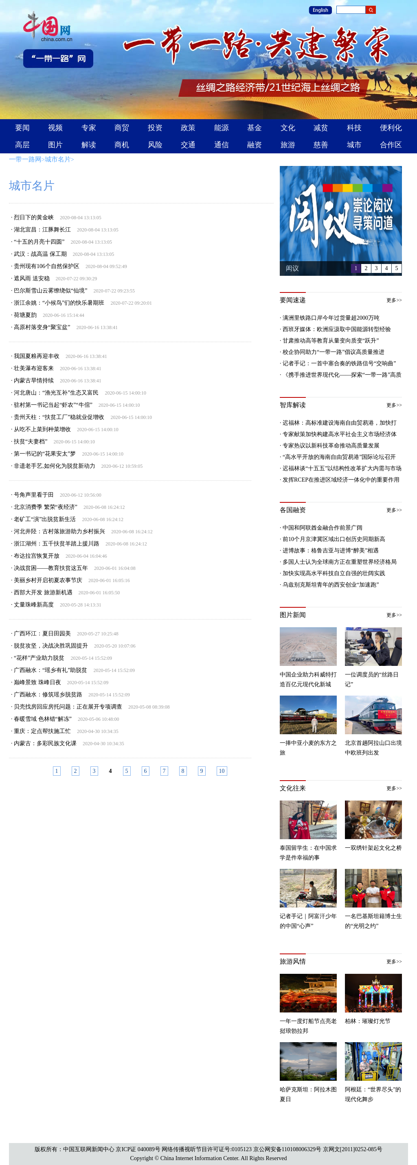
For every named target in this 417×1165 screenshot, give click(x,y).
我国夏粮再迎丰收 (36, 356)
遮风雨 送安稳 (32, 278)
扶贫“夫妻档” (30, 442)
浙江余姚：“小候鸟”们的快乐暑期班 (59, 303)
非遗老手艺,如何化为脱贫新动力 (54, 466)
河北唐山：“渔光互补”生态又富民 (56, 393)
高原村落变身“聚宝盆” (42, 327)
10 (222, 771)
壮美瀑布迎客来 (34, 368)
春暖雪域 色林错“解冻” (43, 719)
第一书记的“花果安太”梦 (45, 454)
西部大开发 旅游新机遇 (43, 592)
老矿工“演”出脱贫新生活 (45, 519)
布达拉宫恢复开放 (36, 556)
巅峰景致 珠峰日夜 (37, 682)
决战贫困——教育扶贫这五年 (51, 568)
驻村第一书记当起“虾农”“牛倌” (53, 405)
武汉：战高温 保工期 (40, 254)
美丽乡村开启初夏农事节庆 (48, 580)
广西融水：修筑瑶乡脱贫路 (48, 695)
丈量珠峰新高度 (34, 605)
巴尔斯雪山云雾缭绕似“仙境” (50, 291)
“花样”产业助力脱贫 (39, 658)
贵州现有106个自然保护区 (46, 266)
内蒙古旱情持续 (34, 380)
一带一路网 (25, 159)
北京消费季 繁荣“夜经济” (45, 507)
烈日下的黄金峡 (34, 217)
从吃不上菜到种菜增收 (42, 429)
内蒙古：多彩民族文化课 (45, 743)
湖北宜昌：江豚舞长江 (42, 230)
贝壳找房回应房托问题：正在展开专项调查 (68, 707)
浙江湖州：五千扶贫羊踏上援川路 (56, 544)
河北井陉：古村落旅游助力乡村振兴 (59, 531)
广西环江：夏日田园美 (42, 633)
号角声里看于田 (34, 495)
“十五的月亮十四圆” (39, 242)
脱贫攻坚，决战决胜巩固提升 (51, 646)
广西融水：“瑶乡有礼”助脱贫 (50, 670)
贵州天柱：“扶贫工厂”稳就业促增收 (59, 417)
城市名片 (58, 159)
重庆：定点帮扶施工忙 (42, 731)
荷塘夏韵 (25, 315)
